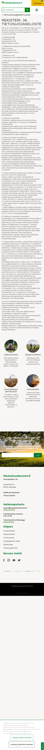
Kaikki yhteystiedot (11, 493)
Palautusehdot (9, 534)
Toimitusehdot (9, 531)
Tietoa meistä (9, 496)
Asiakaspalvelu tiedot (11, 541)
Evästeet (42, 746)
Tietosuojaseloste (10, 548)
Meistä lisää (8, 545)
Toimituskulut (8, 538)
